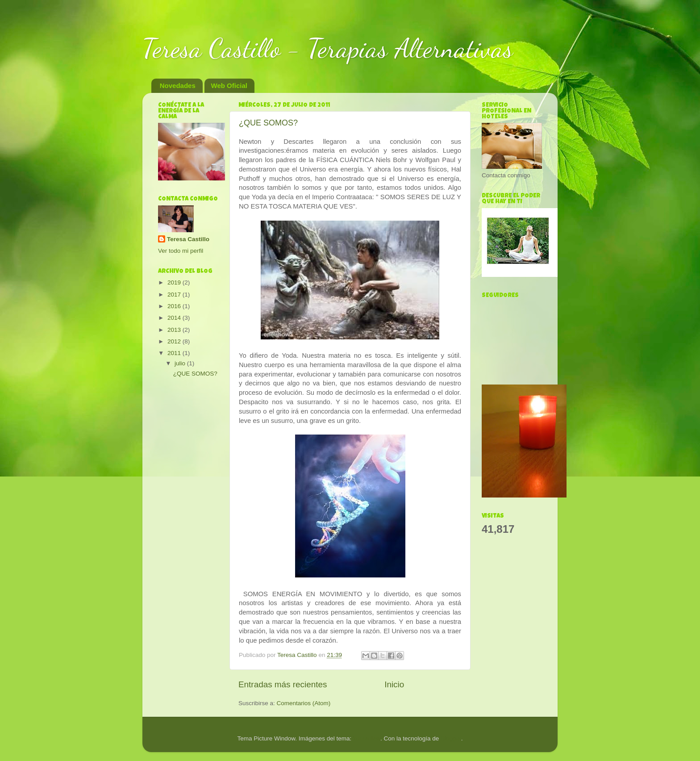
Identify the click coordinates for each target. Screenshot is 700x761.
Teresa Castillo (188, 239)
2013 (175, 329)
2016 (175, 306)
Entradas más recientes (282, 684)
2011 (175, 353)
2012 (175, 341)
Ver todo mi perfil (180, 250)
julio (181, 363)
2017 (175, 294)
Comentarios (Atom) (304, 703)
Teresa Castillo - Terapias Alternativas (327, 48)
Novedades (178, 85)
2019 (175, 282)
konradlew (366, 738)
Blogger (451, 738)
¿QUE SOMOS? (268, 122)
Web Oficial (229, 85)
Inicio (394, 684)
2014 (175, 317)
